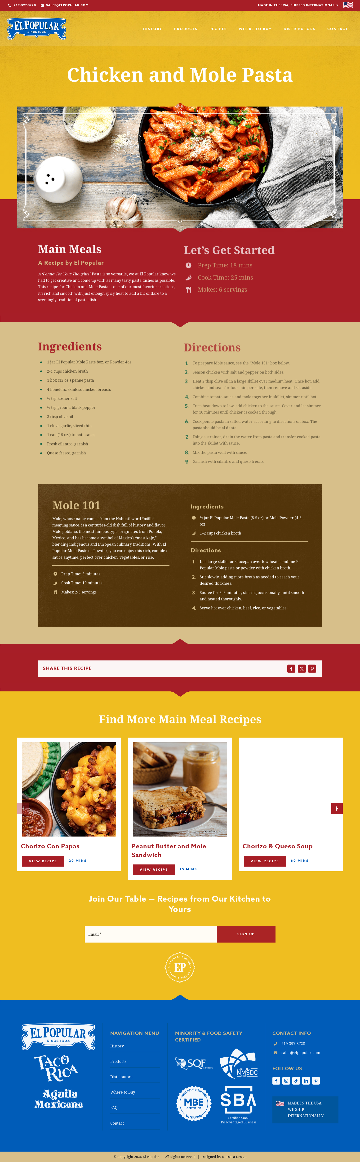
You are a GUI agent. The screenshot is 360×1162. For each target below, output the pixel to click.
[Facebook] (291, 672)
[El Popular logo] (58, 1028)
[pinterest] (316, 1084)
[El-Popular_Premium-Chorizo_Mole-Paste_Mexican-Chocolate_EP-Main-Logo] (36, 20)
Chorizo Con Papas (50, 867)
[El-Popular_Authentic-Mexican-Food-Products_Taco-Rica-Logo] (56, 1060)
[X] (302, 672)
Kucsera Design (234, 1156)
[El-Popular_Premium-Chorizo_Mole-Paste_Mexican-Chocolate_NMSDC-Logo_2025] (239, 1053)
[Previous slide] (23, 808)
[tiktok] (296, 1084)
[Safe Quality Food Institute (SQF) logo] (194, 1062)
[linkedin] (306, 1084)
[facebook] (276, 1084)
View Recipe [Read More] (43, 881)
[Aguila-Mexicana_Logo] (58, 1093)
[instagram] (286, 1084)
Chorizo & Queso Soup (278, 869)
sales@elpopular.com (300, 1055)
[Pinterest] (312, 672)
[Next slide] (337, 808)
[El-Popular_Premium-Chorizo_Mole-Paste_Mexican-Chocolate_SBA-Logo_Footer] (238, 1091)
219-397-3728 (293, 1046)
